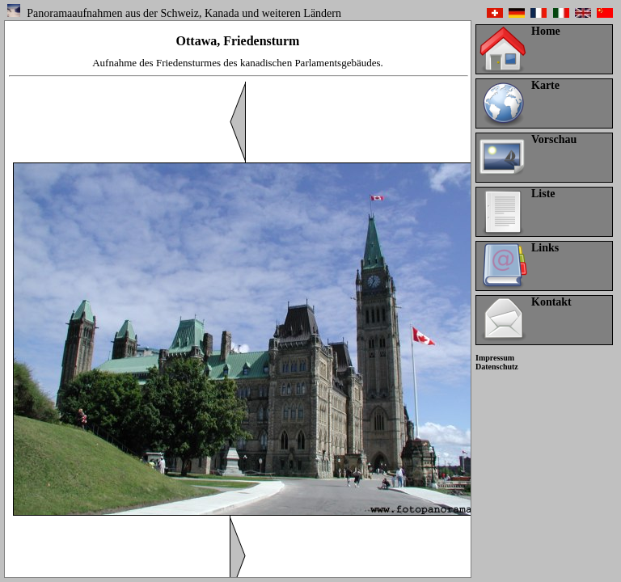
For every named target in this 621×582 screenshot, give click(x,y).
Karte (545, 85)
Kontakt (551, 302)
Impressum (494, 357)
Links (545, 248)
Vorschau (554, 139)
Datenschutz (496, 366)
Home (545, 31)
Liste (543, 194)
